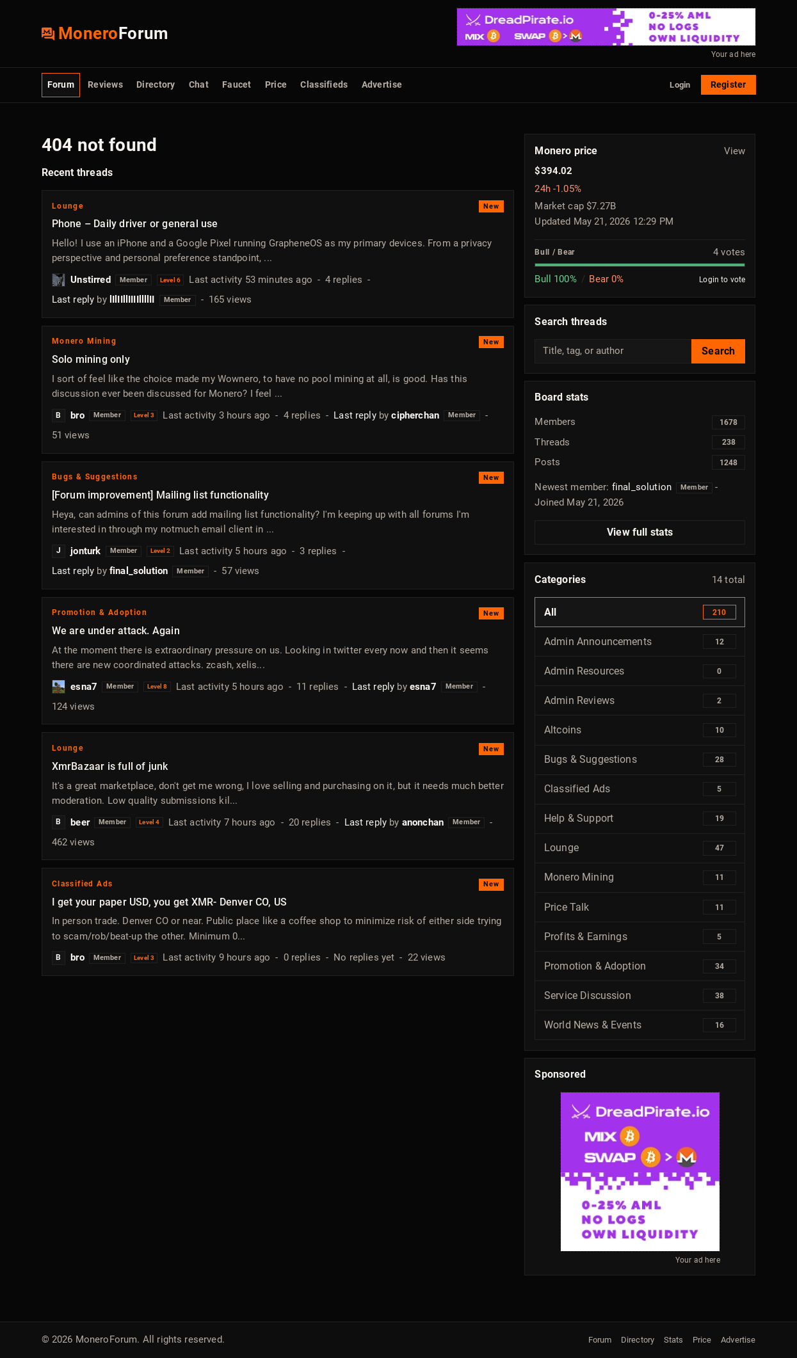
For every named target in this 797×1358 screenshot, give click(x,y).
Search (718, 351)
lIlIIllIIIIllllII (132, 299)
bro (77, 415)
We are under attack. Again (116, 631)
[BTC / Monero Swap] (606, 27)
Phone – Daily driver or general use (135, 224)
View (735, 151)
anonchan (423, 822)
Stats (674, 1340)
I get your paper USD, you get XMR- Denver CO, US (169, 902)
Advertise (382, 84)
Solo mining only (91, 359)
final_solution (138, 571)
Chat (199, 84)
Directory (155, 84)
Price (276, 84)
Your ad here (733, 54)
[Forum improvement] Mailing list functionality (160, 495)
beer (80, 822)
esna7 (83, 686)
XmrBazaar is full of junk (110, 766)
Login (680, 85)
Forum (60, 84)
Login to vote (722, 279)
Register (728, 84)
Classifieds (324, 84)
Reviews (105, 84)
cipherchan (415, 415)
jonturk (85, 551)
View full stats (640, 532)
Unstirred (90, 279)
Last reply (73, 299)
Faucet (237, 84)
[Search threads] (613, 351)
